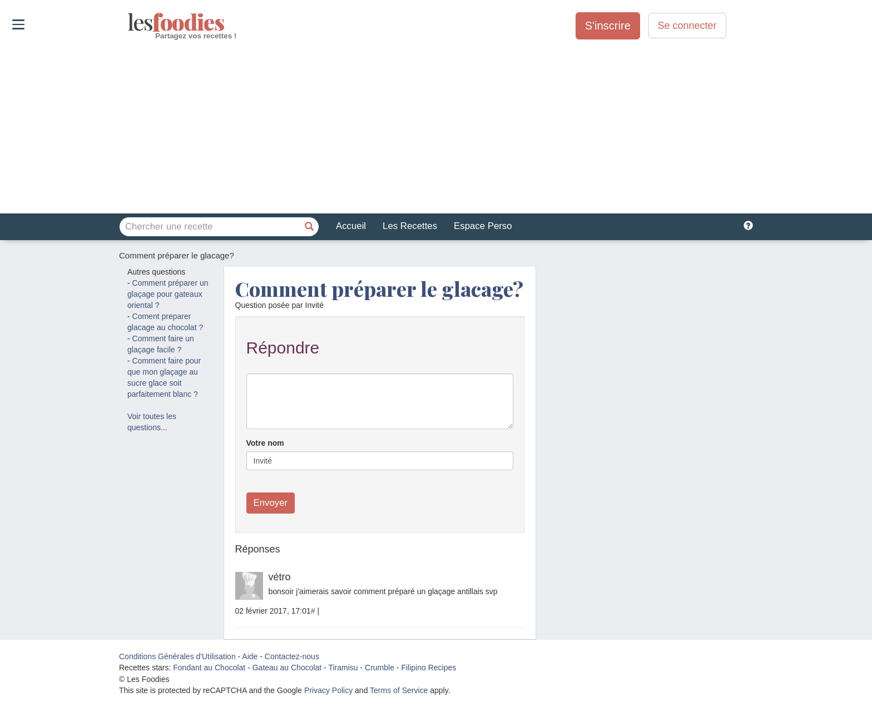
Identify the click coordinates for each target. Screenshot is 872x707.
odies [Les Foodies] (128, 22)
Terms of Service (399, 690)
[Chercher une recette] (309, 227)
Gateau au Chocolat (287, 667)
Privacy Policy (328, 690)
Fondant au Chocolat (209, 667)
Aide (249, 656)
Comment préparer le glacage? (379, 288)
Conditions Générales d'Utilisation (177, 656)
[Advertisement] (436, 127)
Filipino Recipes (428, 667)
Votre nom (265, 443)
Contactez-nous (292, 656)
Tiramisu (343, 667)
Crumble (379, 667)
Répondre (283, 347)
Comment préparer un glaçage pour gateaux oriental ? (168, 294)
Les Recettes (410, 226)
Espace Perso (483, 226)
